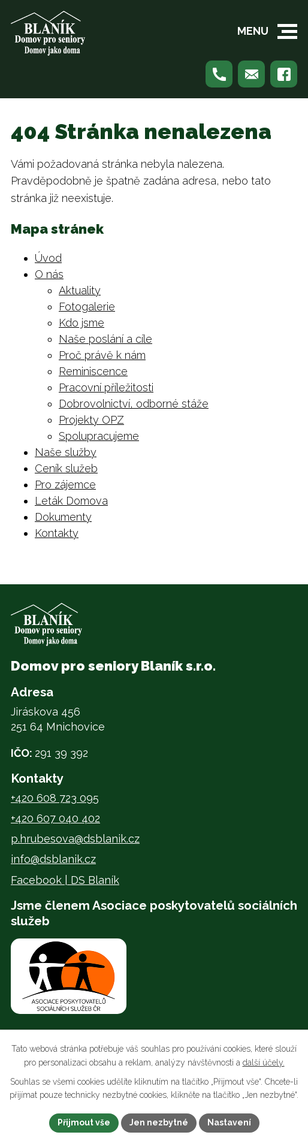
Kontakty (56, 533)
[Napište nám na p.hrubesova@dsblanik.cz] (251, 74)
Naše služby (65, 452)
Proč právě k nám (102, 355)
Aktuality (80, 290)
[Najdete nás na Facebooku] (283, 74)
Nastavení (229, 1122)
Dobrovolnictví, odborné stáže (134, 403)
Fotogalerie (87, 306)
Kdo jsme (81, 322)
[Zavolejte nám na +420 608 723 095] (219, 74)
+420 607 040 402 (55, 818)
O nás (49, 274)
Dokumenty (63, 517)
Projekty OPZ (91, 419)
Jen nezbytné (158, 1122)
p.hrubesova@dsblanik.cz (75, 838)
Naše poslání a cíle (105, 339)
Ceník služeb (66, 468)
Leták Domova (71, 500)
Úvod (48, 258)
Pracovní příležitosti (106, 387)
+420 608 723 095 (55, 798)
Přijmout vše (84, 1122)
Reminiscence (93, 371)
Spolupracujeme (99, 436)
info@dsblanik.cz (53, 859)
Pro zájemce (65, 484)
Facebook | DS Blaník (65, 880)
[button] (287, 31)
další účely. (264, 1062)
